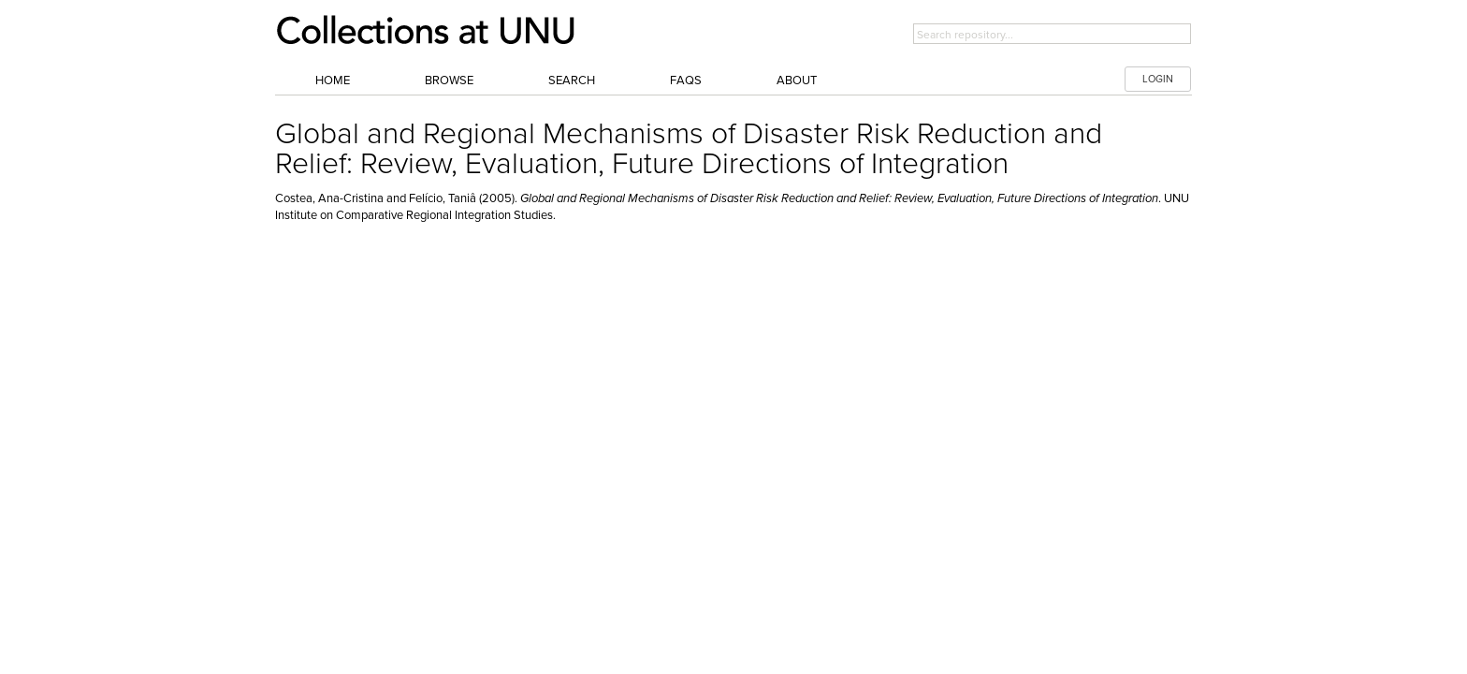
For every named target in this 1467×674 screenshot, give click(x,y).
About (797, 80)
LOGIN (1157, 79)
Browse (449, 80)
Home (332, 80)
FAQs (686, 80)
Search (571, 80)
